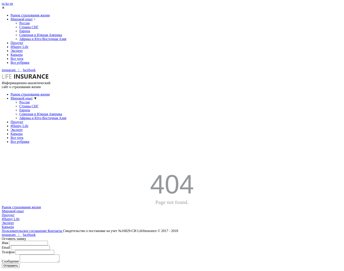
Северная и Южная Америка (40, 35)
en (11, 3)
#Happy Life (19, 47)
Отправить (11, 267)
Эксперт (17, 51)
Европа (24, 31)
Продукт (17, 43)
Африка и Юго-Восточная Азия (42, 39)
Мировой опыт (22, 19)
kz (7, 3)
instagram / (12, 70)
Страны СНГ (29, 27)
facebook (29, 70)
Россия (24, 23)
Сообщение (10, 262)
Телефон (8, 252)
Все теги (17, 58)
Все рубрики (20, 62)
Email (6, 247)
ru (3, 3)
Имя (5, 243)
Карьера (17, 55)
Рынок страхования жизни (30, 15)
